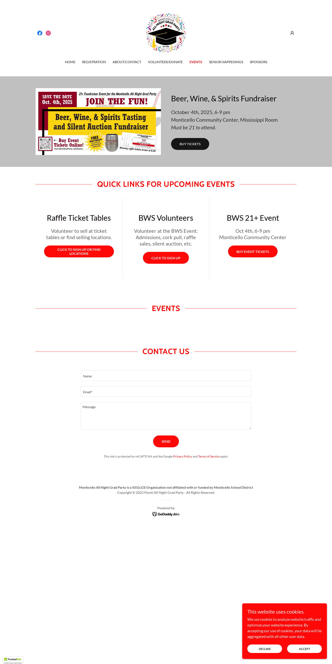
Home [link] (70, 62)
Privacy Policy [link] (182, 456)
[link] (40, 33)
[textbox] (166, 375)
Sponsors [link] (258, 62)
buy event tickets (253, 252)
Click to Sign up (165, 258)
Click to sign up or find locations (79, 251)
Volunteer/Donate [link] (165, 62)
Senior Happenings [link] (226, 62)
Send (166, 441)
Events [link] (196, 62)
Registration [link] (94, 62)
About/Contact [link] (127, 62)
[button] (292, 33)
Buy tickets (190, 144)
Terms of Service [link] (209, 456)
